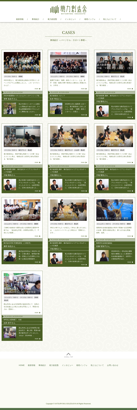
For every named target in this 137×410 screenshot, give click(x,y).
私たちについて (109, 19)
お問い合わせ (112, 365)
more (36, 89)
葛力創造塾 (52, 19)
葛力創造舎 (68, 10)
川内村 (36, 297)
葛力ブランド (115, 76)
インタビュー (70, 19)
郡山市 (122, 76)
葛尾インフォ (90, 19)
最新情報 (20, 19)
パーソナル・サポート (10, 76)
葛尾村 (20, 76)
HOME (21, 365)
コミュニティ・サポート (58, 76)
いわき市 (76, 150)
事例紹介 (35, 19)
